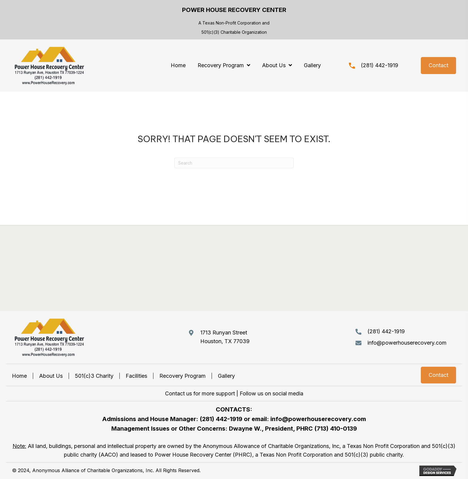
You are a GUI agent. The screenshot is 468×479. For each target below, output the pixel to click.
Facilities (136, 376)
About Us (51, 376)
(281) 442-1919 (379, 65)
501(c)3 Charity (94, 376)
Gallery (226, 376)
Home (19, 376)
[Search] (234, 163)
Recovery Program (182, 376)
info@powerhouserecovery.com (407, 343)
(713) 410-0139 (335, 428)
